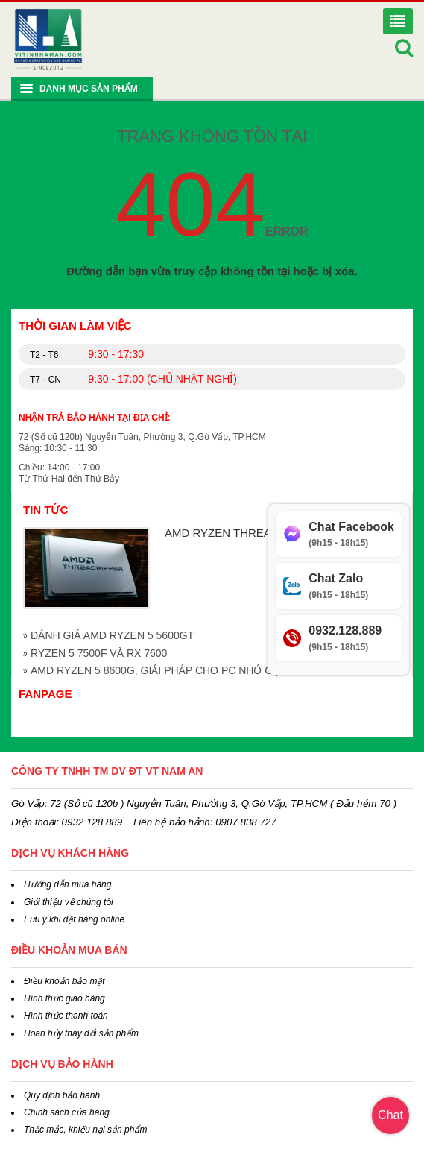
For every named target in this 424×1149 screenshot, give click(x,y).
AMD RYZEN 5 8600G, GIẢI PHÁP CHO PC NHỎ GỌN (159, 670)
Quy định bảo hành (62, 1095)
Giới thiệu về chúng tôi (68, 902)
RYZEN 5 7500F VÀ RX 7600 (99, 653)
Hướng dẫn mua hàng (67, 884)
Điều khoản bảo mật (64, 981)
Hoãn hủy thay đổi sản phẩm (81, 1033)
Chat (390, 1115)
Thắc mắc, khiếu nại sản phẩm (85, 1129)
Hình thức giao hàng (64, 998)
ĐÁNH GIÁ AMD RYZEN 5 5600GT (112, 635)
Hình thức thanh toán (66, 1015)
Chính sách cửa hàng (67, 1112)
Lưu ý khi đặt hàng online (74, 919)
